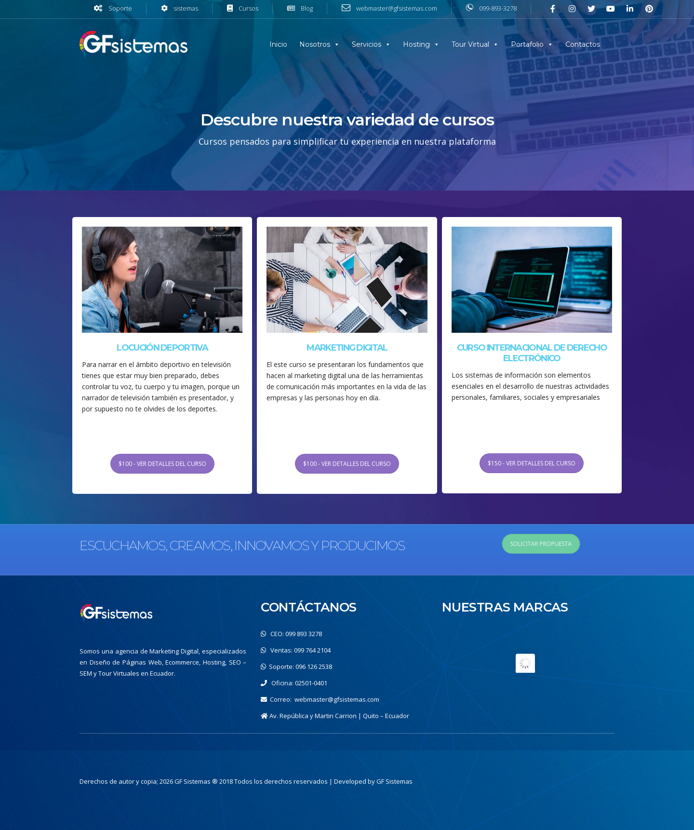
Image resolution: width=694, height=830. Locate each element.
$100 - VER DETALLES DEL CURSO (162, 523)
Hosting (416, 44)
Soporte (120, 8)
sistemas (186, 8)
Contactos (582, 44)
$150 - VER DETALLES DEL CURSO (531, 523)
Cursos (248, 8)
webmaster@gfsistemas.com (336, 699)
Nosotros (314, 44)
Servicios (366, 44)
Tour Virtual (470, 44)
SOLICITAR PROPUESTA (650, 544)
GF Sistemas (394, 781)
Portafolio (527, 44)
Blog (307, 8)
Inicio (278, 44)
